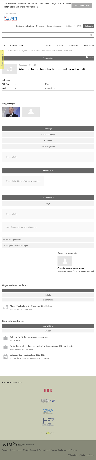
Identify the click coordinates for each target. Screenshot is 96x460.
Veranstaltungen (48, 134)
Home (4, 50)
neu (48, 290)
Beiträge (48, 128)
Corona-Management (54, 26)
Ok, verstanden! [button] (82, 5)
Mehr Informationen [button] (29, 7)
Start (48, 45)
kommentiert (48, 300)
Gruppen (48, 140)
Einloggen (89, 26)
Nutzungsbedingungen (59, 450)
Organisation (48, 58)
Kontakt (33, 450)
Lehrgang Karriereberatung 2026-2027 (27, 355)
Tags (48, 203)
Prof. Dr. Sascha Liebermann (71, 268)
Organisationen (27, 50)
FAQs (79, 26)
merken (91, 57)
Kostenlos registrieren (25, 26)
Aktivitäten (88, 45)
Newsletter (40, 26)
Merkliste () (70, 26)
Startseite (5, 450)
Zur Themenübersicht (13, 45)
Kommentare (48, 197)
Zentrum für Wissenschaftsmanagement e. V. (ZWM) (30, 358)
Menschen (74, 45)
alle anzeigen (17, 382)
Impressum (16, 450)
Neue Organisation (14, 239)
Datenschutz (43, 450)
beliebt (48, 295)
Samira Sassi (15, 340)
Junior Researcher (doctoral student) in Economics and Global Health (41, 346)
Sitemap (74, 450)
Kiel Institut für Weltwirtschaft (21, 349)
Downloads (48, 170)
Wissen (60, 45)
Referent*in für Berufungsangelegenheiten (29, 337)
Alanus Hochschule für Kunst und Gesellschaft (76, 271)
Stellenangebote (48, 146)
